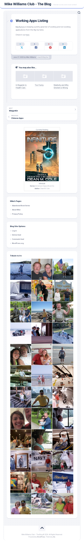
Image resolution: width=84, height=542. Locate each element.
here (27, 36)
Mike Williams (31, 55)
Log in (14, 229)
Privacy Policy (17, 212)
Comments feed (18, 237)
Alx (54, 535)
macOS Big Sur (43, 55)
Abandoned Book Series (21, 204)
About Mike (16, 208)
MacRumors (21, 28)
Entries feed (16, 233)
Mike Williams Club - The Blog (27, 4)
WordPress (41, 535)
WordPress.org (18, 242)
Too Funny (39, 83)
